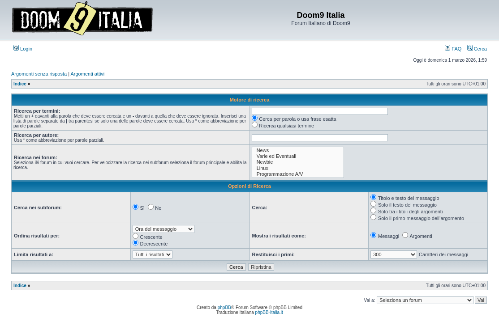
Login (22, 48)
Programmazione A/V (298, 174)
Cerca (477, 48)
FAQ (453, 48)
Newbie (298, 162)
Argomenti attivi (88, 73)
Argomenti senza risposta (39, 73)
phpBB (224, 307)
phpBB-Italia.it (269, 312)
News (298, 150)
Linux (298, 168)
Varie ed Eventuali (298, 156)
